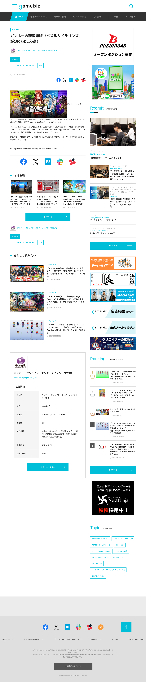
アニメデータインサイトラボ (123, 539)
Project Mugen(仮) (120, 551)
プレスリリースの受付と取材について (68, 639)
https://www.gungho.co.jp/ (25, 377)
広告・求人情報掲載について (35, 639)
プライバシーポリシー (135, 639)
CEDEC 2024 (120, 545)
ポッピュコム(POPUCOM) (101, 551)
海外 (40, 65)
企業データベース (38, 16)
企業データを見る (48, 467)
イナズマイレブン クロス (100, 539)
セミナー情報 (79, 16)
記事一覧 (19, 16)
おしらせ (115, 639)
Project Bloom (97, 564)
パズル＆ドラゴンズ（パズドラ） (23, 65)
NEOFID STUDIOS (98, 576)
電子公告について (97, 639)
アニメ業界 (113, 16)
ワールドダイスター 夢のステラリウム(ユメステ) (108, 570)
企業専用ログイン (73, 666)
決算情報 (97, 16)
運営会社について (9, 639)
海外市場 (15, 29)
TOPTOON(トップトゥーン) (101, 545)
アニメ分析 (130, 16)
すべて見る (48, 217)
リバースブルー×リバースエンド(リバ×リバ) (107, 557)
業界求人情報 (60, 16)
